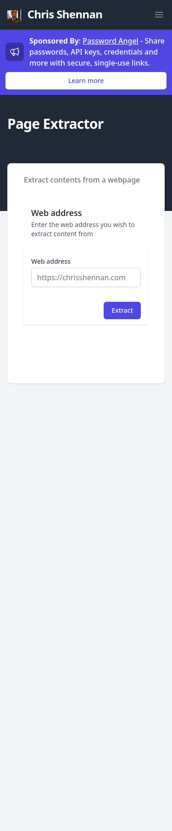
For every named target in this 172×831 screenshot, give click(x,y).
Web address (51, 261)
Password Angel (111, 41)
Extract (122, 310)
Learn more (86, 80)
